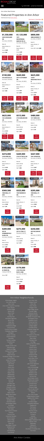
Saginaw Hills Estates (33, 398)
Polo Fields (11, 391)
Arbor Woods (11, 307)
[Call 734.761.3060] (25, 6)
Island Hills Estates (11, 360)
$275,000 (20, 228)
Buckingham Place (33, 318)
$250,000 (35, 228)
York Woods (11, 432)
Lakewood (11, 365)
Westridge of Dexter (11, 425)
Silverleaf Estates (11, 401)
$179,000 (20, 267)
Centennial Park (33, 322)
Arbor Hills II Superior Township (11, 306)
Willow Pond (33, 427)
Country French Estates (11, 329)
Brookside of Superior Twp (33, 316)
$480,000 (35, 115)
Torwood (11, 412)
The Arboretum (11, 407)
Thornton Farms (33, 410)
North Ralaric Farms (33, 378)
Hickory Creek (33, 349)
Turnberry (33, 414)
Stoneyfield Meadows (33, 403)
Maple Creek (11, 373)
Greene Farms (33, 347)
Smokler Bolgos (33, 401)
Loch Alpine (11, 369)
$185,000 (6, 267)
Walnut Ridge (11, 420)
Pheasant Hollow (10, 387)
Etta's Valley (33, 338)
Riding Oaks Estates (11, 394)
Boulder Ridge (33, 311)
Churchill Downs (33, 324)
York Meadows (11, 430)
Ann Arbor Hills (33, 300)
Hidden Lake (11, 353)
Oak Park (11, 382)
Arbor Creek (11, 304)
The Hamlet (33, 409)
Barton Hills (11, 311)
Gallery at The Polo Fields (33, 344)
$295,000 (35, 190)
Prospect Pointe (33, 391)
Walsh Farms (11, 421)
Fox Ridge (33, 342)
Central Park (11, 324)
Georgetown (33, 345)
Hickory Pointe (33, 351)
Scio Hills (33, 400)
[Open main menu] (2, 5)
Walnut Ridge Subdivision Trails (33, 420)
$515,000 (20, 115)
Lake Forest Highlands (33, 363)
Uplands (33, 416)
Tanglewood (33, 405)
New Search (31, 19)
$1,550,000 (7, 34)
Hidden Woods (11, 354)
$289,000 (6, 228)
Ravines (33, 392)
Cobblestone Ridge (11, 325)
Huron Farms (11, 358)
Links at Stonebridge (33, 367)
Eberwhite (11, 338)
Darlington (11, 333)
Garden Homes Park (11, 345)
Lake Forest (11, 363)
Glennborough (11, 347)
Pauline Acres (33, 385)
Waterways (33, 423)
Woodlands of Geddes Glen (33, 429)
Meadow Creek (33, 373)
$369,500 (6, 190)
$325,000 (20, 190)
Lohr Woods (11, 371)
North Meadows (11, 378)
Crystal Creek (33, 331)
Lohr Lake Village (33, 369)
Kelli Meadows (33, 360)
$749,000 (6, 75)
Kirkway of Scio (11, 362)
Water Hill (11, 423)
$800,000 (35, 34)
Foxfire (11, 344)
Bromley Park (11, 316)
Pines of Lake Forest (33, 389)
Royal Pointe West (11, 398)
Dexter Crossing (11, 335)
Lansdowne (33, 365)
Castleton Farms (33, 320)
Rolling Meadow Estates (33, 396)
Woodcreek (11, 429)
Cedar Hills (11, 322)
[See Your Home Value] (37, 6)
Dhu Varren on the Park (33, 335)
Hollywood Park (33, 354)
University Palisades (11, 416)
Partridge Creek (11, 385)
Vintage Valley (33, 418)
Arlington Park (33, 307)
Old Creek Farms (33, 382)
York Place (33, 430)
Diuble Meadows (11, 336)
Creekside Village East (33, 329)
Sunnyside (11, 405)
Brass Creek (11, 313)
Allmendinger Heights (11, 300)
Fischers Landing (11, 340)
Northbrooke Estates (33, 380)
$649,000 (20, 75)
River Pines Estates (33, 394)
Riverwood (11, 396)
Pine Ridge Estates (11, 389)
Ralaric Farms (11, 392)
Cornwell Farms (33, 327)
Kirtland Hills (33, 362)
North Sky (11, 380)
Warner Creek (33, 421)
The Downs (33, 407)
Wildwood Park (11, 427)
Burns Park (11, 320)
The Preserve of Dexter (11, 410)
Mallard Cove (33, 371)
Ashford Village (11, 309)
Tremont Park (11, 414)
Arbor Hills (33, 304)
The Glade (11, 409)
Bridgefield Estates (33, 315)
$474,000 (6, 154)
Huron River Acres (33, 358)
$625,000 (35, 75)
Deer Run (33, 333)
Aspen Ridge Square (33, 309)
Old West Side (11, 383)
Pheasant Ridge (33, 387)
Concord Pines (11, 327)
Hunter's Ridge (33, 356)
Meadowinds (11, 374)
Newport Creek (33, 374)
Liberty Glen (11, 367)
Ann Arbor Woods (11, 302)
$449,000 (20, 154)
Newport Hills (11, 376)
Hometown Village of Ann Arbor (11, 356)
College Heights (33, 325)
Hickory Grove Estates (11, 351)
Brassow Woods (33, 313)
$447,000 (35, 154)
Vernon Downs (11, 418)
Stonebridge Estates (11, 403)
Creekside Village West (11, 331)
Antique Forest (33, 302)
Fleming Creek (33, 340)
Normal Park (33, 376)
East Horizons (33, 336)
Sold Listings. (14, 17)
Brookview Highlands (11, 318)
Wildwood (33, 425)
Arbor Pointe (33, 306)
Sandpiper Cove (11, 400)
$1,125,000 (21, 34)
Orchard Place (33, 383)
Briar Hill (11, 315)
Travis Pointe (33, 412)
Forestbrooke (11, 342)
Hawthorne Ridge (11, 349)
